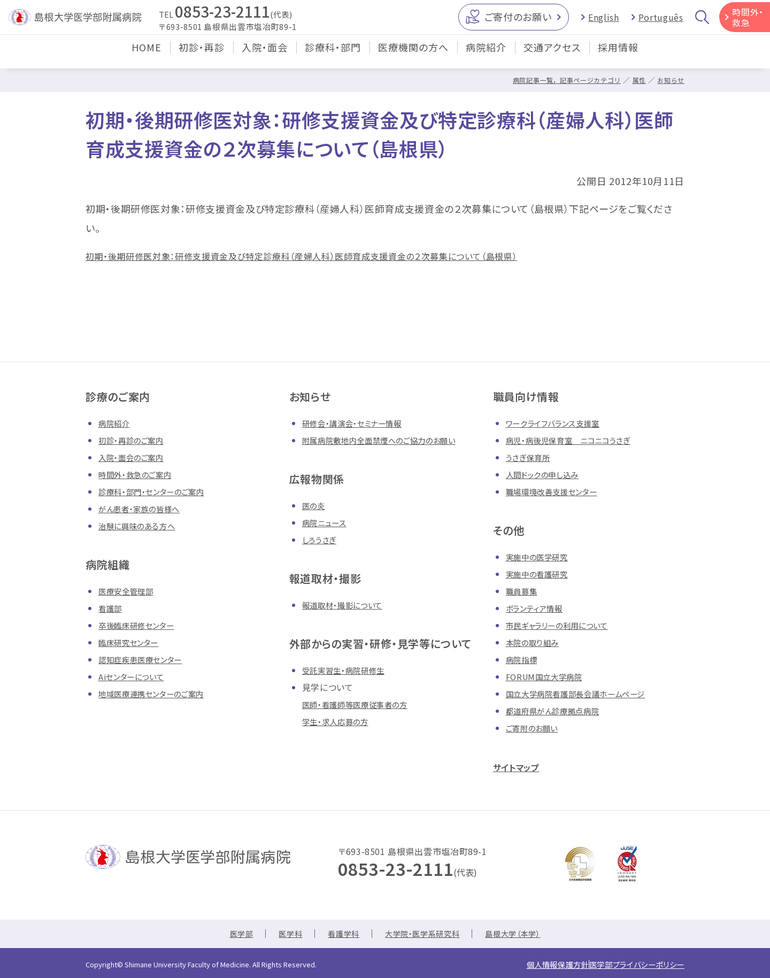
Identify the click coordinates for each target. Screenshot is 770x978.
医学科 (281, 934)
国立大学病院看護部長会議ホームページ (585, 693)
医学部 (228, 934)
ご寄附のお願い (535, 727)
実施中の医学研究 (541, 556)
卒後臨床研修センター (141, 625)
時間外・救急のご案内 (139, 474)
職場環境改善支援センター (558, 491)
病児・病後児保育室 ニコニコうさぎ (576, 440)
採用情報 (618, 56)
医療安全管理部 (129, 590)
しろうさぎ (321, 539)
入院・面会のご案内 (135, 457)
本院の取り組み (536, 642)
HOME (146, 56)
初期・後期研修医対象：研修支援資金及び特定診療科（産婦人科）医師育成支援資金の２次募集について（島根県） (327, 256)
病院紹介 (486, 56)
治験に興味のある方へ (141, 525)
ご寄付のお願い (517, 21)
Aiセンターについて (135, 676)
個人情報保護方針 (532, 963)
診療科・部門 (333, 56)
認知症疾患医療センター (146, 659)
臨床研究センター (132, 642)
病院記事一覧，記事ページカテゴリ (559, 80)
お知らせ (669, 80)
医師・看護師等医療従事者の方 (362, 704)
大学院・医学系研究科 (423, 934)
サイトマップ (522, 766)
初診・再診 (202, 56)
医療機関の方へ (413, 56)
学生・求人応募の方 (340, 721)
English (603, 21)
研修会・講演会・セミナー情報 (358, 423)
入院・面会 (265, 56)
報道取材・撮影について (348, 604)
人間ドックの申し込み (547, 474)
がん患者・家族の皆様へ (144, 508)
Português (660, 21)
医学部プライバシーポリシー (628, 963)
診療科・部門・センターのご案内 (158, 491)
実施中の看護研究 (541, 573)
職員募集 (524, 590)
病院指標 (524, 659)
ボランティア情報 (538, 608)
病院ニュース (327, 522)
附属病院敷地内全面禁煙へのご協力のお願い (389, 440)
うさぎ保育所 (531, 457)
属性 (636, 80)
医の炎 (315, 505)
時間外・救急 (748, 21)
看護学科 (338, 934)
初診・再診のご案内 (135, 440)
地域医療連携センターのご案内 (158, 693)
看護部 (111, 608)
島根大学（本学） (523, 934)
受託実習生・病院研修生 (349, 670)
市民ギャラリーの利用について (564, 625)
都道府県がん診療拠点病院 (559, 710)
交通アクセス (552, 56)
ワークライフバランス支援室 (559, 423)
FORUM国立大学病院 (548, 676)
